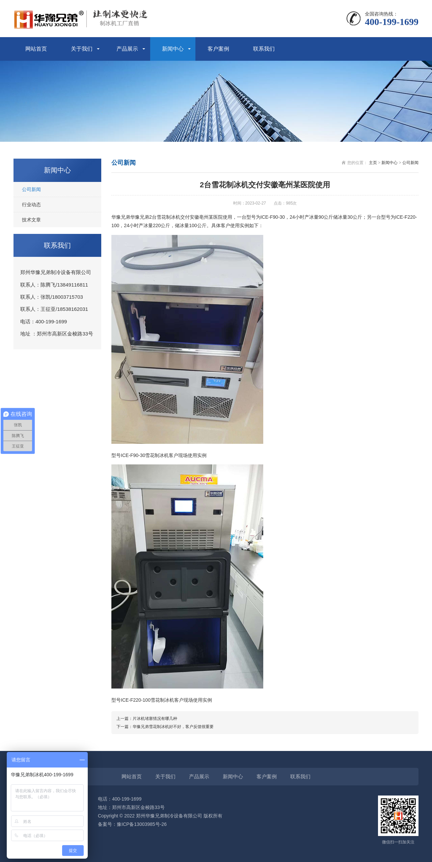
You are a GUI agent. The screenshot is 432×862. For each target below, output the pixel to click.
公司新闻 (31, 189)
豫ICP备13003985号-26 (142, 824)
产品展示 (127, 49)
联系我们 (264, 49)
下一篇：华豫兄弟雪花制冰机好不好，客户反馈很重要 (165, 726)
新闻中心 (173, 49)
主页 (373, 162)
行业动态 (31, 204)
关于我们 (81, 49)
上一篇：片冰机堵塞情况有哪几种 (146, 718)
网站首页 (36, 49)
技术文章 (31, 219)
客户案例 (218, 49)
